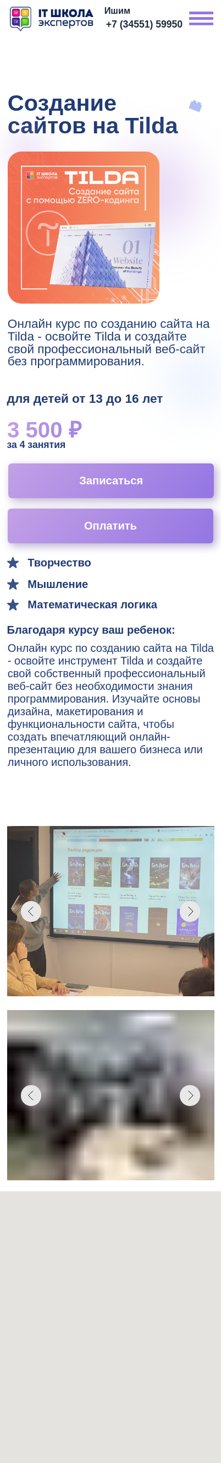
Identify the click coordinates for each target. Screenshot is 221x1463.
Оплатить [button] (110, 526)
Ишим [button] (117, 10)
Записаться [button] (111, 480)
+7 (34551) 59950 (144, 24)
